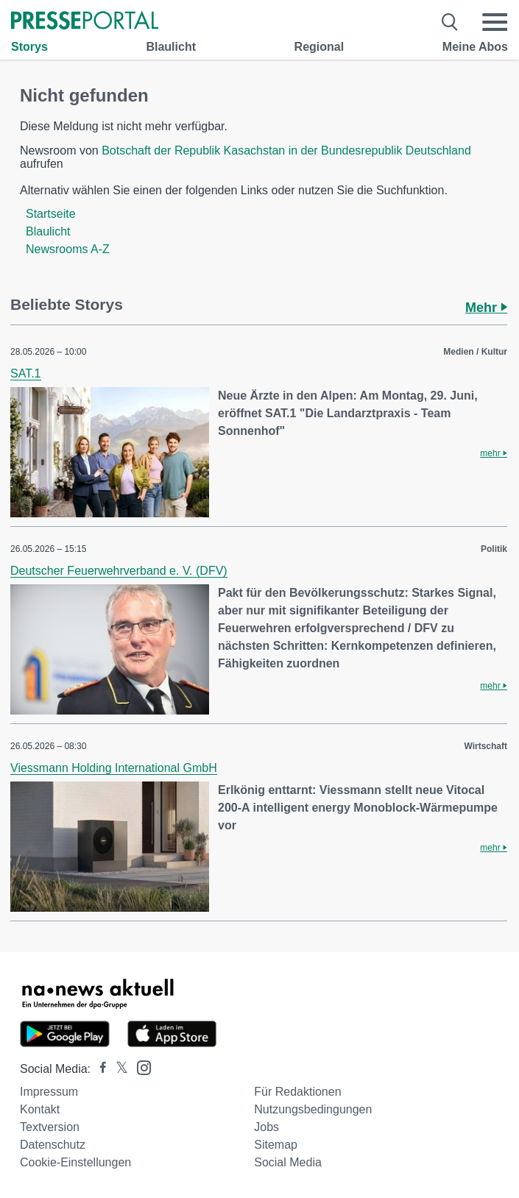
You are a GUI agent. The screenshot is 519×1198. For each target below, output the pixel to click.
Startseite (51, 214)
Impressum (49, 1091)
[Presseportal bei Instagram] (139, 1066)
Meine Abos (475, 46)
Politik (494, 549)
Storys (29, 46)
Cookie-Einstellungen (75, 1162)
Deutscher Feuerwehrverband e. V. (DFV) (118, 570)
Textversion (50, 1127)
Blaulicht (171, 46)
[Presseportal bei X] (117, 1069)
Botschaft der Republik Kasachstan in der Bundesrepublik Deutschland (286, 150)
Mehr (486, 307)
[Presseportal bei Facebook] (99, 1069)
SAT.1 (25, 373)
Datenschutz (52, 1144)
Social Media (288, 1162)
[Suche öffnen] (450, 22)
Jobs (266, 1127)
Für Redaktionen (297, 1091)
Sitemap (275, 1144)
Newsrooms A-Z (68, 249)
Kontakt (40, 1109)
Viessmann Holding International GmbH (113, 768)
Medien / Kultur (475, 352)
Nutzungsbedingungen (313, 1109)
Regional (319, 46)
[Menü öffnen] (494, 22)
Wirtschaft (485, 746)
